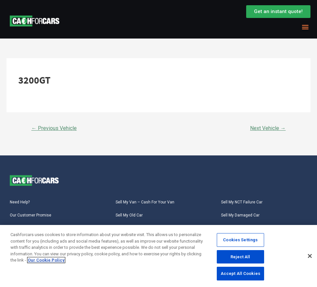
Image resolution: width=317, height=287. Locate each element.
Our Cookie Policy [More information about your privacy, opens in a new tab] (46, 260)
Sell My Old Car (129, 215)
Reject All (240, 257)
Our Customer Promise (30, 215)
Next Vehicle (268, 128)
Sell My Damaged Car (240, 215)
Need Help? (20, 202)
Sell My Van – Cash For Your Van (145, 202)
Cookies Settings (240, 240)
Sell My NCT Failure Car (241, 202)
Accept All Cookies (240, 273)
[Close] (310, 256)
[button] (305, 26)
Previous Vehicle (54, 128)
